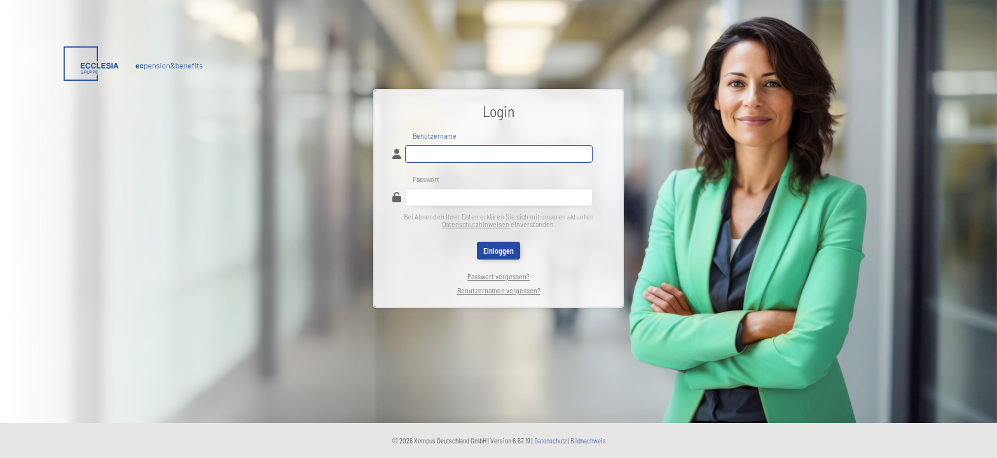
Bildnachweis (588, 440)
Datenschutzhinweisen (475, 223)
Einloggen (498, 250)
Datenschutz (550, 440)
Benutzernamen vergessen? (498, 290)
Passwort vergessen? (498, 276)
